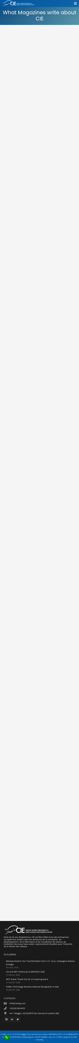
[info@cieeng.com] (6, 1003)
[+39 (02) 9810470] (6, 1008)
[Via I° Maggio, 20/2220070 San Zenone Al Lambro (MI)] (6, 1013)
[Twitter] (17, 1019)
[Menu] (75, 3)
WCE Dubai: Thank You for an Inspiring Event (27, 979)
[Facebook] (6, 1019)
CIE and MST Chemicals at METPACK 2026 (25, 971)
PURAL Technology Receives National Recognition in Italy (32, 986)
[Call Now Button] (6, 1037)
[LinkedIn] (12, 1019)
